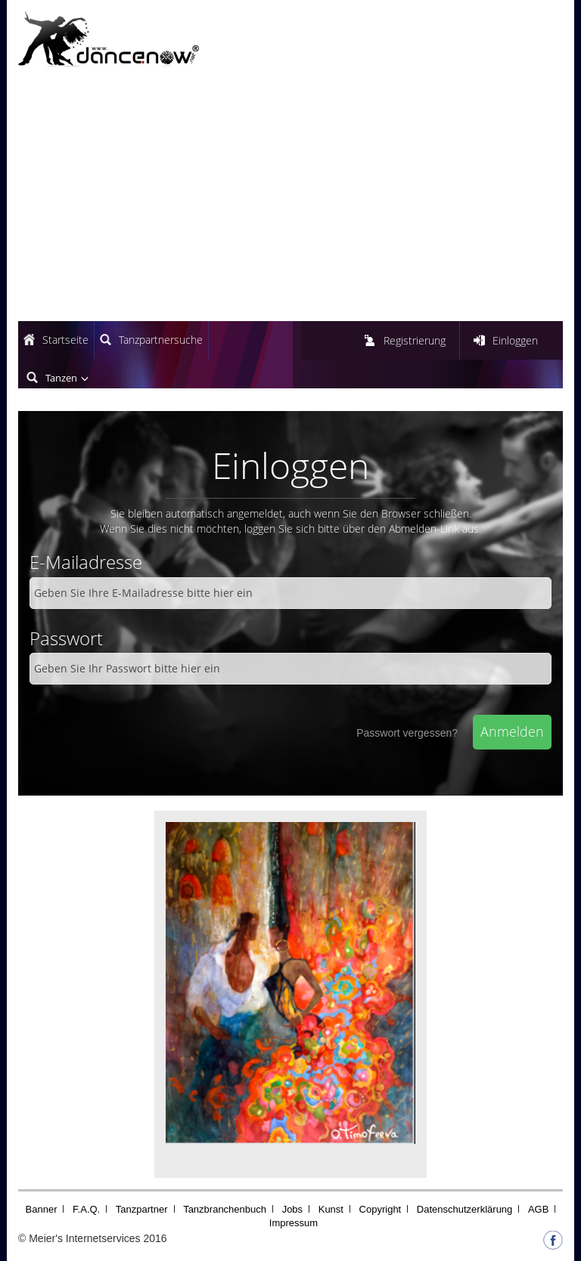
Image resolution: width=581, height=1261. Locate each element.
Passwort (66, 638)
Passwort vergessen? (407, 733)
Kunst (330, 1209)
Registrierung (415, 340)
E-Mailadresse (86, 561)
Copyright (380, 1209)
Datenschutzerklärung (464, 1209)
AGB (538, 1209)
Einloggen (515, 340)
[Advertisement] (290, 196)
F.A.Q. (86, 1209)
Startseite (65, 339)
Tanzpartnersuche (161, 339)
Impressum (293, 1223)
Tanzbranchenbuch (224, 1209)
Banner (41, 1209)
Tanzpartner (142, 1209)
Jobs (292, 1209)
